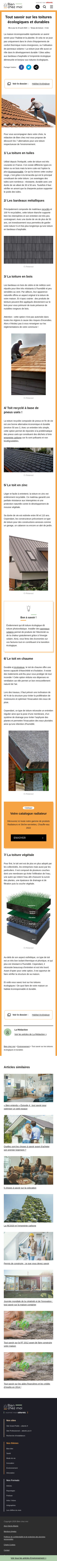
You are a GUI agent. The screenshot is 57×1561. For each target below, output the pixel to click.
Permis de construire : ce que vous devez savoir (26, 1263)
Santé (8, 1453)
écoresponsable (15, 171)
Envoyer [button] (20, 838)
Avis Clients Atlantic (11, 1526)
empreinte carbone (13, 437)
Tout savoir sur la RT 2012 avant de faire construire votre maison (28, 1344)
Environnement (23, 1046)
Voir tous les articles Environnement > (28, 1558)
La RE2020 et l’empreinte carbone (20, 1225)
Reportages (10, 1491)
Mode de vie (11, 1458)
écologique (19, 667)
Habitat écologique (41, 83)
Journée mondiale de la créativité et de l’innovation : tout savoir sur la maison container (28, 1303)
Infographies (11, 1505)
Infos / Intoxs (11, 1500)
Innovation (10, 1463)
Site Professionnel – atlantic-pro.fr (18, 1431)
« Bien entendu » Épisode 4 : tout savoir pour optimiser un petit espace (25, 1107)
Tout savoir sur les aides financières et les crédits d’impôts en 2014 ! (27, 1385)
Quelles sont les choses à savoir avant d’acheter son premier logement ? (26, 1148)
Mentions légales (10, 1531)
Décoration (10, 1473)
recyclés (46, 209)
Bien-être (9, 1449)
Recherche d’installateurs (15, 1436)
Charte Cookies (9, 1545)
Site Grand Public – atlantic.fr (17, 1426)
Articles (9, 1486)
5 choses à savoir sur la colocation (20, 1188)
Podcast (9, 1495)
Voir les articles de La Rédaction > (30, 1034)
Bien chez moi (9, 1046)
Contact (7, 1550)
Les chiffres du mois (13, 1510)
